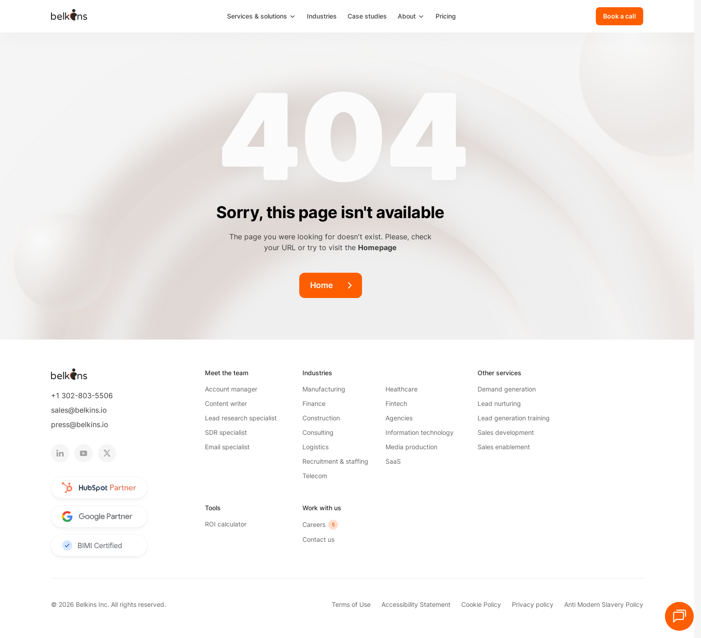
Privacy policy (532, 604)
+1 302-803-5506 (82, 395)
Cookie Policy (481, 604)
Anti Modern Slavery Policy (603, 604)
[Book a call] (619, 16)
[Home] (330, 285)
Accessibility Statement (415, 604)
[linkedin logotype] (60, 453)
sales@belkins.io (79, 409)
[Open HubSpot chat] (679, 616)
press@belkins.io (79, 424)
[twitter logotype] (107, 453)
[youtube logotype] (83, 453)
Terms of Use (351, 604)
